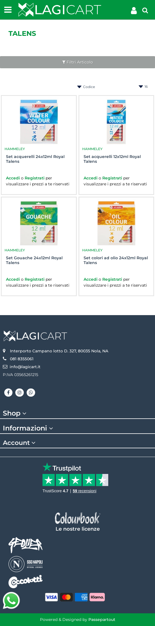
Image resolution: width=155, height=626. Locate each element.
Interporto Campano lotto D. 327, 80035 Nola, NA (59, 350)
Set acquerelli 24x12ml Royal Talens (35, 159)
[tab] (77, 413)
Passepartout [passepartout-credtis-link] (101, 619)
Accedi (13, 178)
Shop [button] (15, 413)
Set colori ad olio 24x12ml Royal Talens (116, 260)
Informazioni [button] (29, 428)
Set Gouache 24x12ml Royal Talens (34, 260)
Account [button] (20, 443)
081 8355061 (21, 358)
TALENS (22, 33)
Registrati (35, 178)
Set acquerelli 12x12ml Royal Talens (112, 159)
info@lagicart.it (25, 366)
